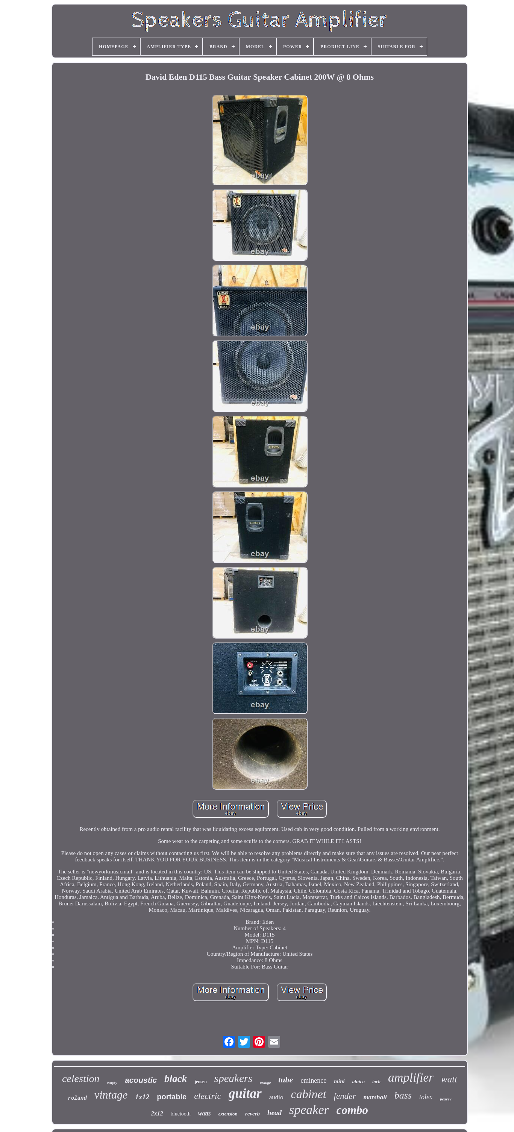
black (175, 1078)
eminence (313, 1080)
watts (204, 1113)
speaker (309, 1110)
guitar (245, 1093)
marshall (375, 1097)
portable (171, 1097)
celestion (81, 1078)
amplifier (411, 1077)
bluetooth (181, 1114)
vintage (110, 1094)
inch (376, 1081)
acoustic (141, 1080)
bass (403, 1095)
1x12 (142, 1097)
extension (228, 1114)
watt (449, 1079)
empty (112, 1082)
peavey (446, 1099)
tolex (425, 1097)
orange (265, 1083)
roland (77, 1098)
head (274, 1113)
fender (345, 1096)
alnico (358, 1081)
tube (285, 1079)
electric (207, 1096)
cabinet (308, 1094)
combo (352, 1110)
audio (276, 1097)
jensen (200, 1081)
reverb (252, 1114)
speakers (233, 1078)
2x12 (157, 1113)
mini (339, 1081)
